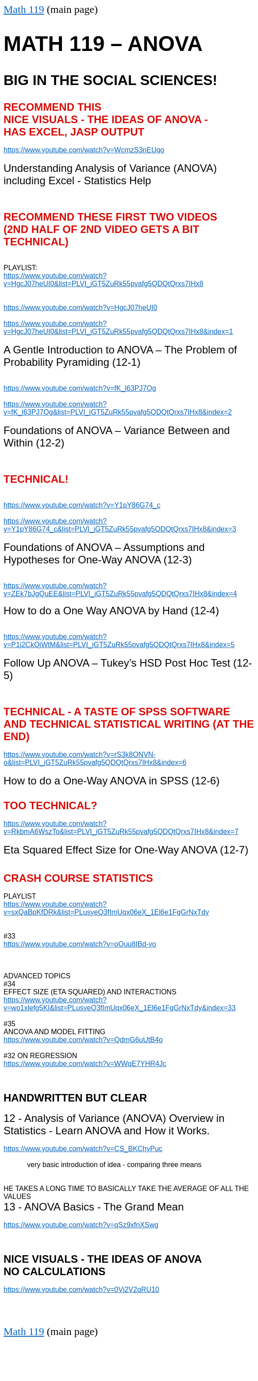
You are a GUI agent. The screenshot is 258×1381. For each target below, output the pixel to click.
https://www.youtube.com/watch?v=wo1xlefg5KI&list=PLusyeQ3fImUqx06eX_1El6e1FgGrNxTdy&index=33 (119, 1004)
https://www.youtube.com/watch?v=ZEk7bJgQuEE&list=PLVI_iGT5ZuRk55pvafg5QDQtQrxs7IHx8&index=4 (120, 589)
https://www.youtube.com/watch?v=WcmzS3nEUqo (84, 150)
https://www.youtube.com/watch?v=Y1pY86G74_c (82, 505)
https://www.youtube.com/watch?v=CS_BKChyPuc (83, 1148)
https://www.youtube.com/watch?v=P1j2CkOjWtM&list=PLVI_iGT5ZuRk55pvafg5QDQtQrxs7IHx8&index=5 (119, 640)
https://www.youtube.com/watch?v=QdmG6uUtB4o (83, 1040)
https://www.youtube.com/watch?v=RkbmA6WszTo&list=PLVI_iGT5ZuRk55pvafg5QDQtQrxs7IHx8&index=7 (121, 827)
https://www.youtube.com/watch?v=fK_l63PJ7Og (80, 388)
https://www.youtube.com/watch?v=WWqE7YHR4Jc (85, 1063)
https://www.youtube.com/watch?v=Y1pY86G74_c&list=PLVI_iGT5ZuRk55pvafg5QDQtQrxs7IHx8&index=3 (120, 525)
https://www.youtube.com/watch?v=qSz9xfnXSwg (81, 1225)
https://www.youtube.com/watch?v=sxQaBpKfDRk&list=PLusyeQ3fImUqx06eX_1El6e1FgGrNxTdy (106, 908)
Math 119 (24, 9)
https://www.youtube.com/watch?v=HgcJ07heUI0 (80, 307)
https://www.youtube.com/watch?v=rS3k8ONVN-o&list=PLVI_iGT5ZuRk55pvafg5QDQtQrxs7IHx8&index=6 (95, 758)
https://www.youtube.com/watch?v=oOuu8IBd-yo (80, 944)
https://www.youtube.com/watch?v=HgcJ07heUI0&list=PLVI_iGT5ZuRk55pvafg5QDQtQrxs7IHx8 (103, 279)
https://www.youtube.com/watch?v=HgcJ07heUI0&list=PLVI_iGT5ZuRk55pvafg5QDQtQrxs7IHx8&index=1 (118, 327)
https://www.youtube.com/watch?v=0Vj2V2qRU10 (81, 1289)
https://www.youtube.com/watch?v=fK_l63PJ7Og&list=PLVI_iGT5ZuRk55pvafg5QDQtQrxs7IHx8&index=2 (118, 408)
